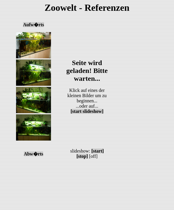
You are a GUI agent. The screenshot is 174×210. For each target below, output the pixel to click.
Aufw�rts (33, 24)
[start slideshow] (87, 111)
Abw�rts (33, 153)
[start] (97, 150)
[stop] (82, 156)
